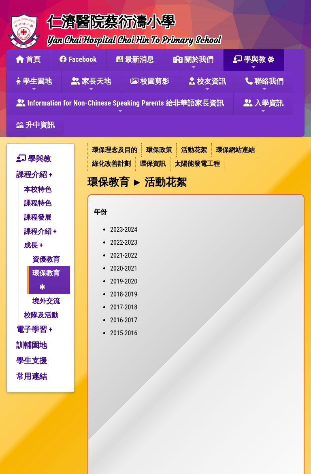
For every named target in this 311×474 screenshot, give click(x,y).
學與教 (249, 62)
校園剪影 (149, 81)
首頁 (28, 59)
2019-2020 (123, 281)
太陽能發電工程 (197, 163)
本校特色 (37, 189)
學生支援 (31, 360)
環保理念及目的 (114, 150)
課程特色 (37, 203)
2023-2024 (123, 229)
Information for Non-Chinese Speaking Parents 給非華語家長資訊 (120, 106)
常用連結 (31, 376)
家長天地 (91, 84)
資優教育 (46, 259)
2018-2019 (123, 294)
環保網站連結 (235, 150)
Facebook (78, 59)
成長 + (33, 245)
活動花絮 (194, 150)
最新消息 (135, 59)
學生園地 (33, 84)
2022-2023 (123, 242)
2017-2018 (123, 307)
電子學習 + (34, 329)
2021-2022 (123, 255)
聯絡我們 (264, 84)
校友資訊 (207, 84)
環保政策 (159, 150)
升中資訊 (35, 125)
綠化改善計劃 (111, 163)
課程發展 (37, 217)
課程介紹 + (34, 174)
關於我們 (193, 62)
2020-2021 (123, 268)
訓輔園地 (31, 345)
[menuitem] (114, 150)
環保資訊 (153, 163)
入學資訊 (263, 106)
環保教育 (46, 273)
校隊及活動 (41, 315)
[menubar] (196, 157)
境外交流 (46, 301)
